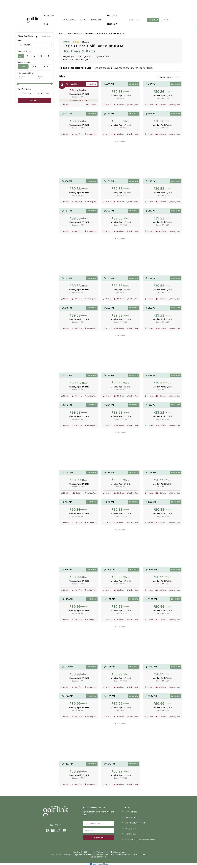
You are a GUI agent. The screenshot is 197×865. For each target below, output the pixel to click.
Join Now (153, 20)
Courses (70, 33)
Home (61, 33)
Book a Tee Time (49, 19)
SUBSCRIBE (98, 837)
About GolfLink (129, 812)
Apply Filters (34, 100)
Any (20, 56)
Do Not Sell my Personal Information (138, 839)
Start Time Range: (24, 89)
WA (76, 33)
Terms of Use (128, 834)
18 (47, 66)
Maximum (40, 76)
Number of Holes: (24, 62)
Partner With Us (129, 817)
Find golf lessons (112, 19)
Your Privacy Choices (99, 864)
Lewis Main (84, 33)
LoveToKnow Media (100, 852)
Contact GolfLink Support (133, 823)
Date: (20, 40)
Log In (165, 20)
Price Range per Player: (26, 73)
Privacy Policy (128, 828)
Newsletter (134, 20)
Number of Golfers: (25, 51)
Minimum (22, 76)
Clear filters (47, 36)
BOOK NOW (92, 84)
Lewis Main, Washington (78, 59)
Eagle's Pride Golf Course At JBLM (107, 33)
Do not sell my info (98, 857)
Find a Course (69, 20)
